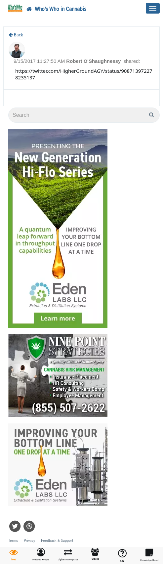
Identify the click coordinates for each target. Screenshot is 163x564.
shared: (132, 61)
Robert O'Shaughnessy (94, 61)
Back (16, 34)
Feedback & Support (57, 541)
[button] (40, 554)
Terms (13, 541)
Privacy (29, 541)
